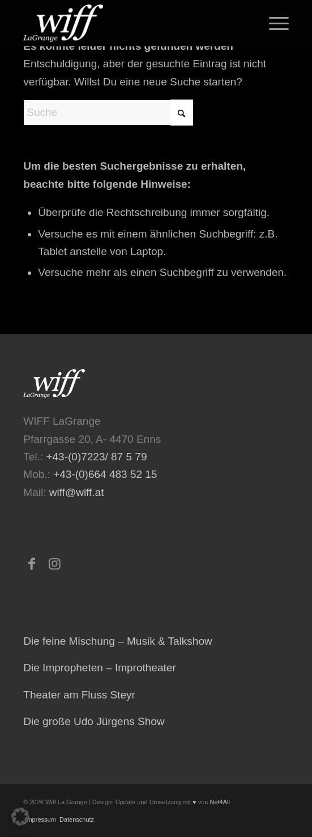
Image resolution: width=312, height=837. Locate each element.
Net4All (219, 802)
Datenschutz (76, 819)
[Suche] (108, 113)
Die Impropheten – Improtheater (99, 668)
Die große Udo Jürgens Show (93, 721)
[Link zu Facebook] (31, 563)
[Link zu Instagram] (54, 563)
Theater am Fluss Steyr (79, 695)
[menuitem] (273, 23)
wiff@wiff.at (76, 492)
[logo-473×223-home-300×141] (129, 23)
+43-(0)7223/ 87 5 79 (96, 457)
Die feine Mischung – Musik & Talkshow (117, 641)
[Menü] (273, 23)
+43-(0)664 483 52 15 (105, 474)
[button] (20, 816)
